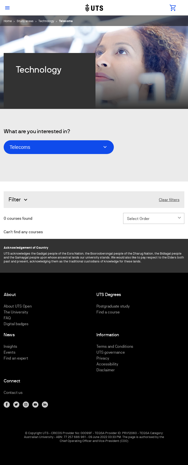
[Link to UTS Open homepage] (94, 8)
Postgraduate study (113, 306)
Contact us (13, 392)
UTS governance (110, 352)
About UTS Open (18, 306)
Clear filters (169, 200)
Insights (10, 346)
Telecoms (66, 21)
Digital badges (16, 324)
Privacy (102, 358)
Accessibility (107, 364)
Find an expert (16, 358)
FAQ (7, 318)
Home (8, 21)
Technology (46, 21)
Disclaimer (105, 370)
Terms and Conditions (114, 346)
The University (16, 312)
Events (9, 352)
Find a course (108, 312)
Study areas (25, 21)
